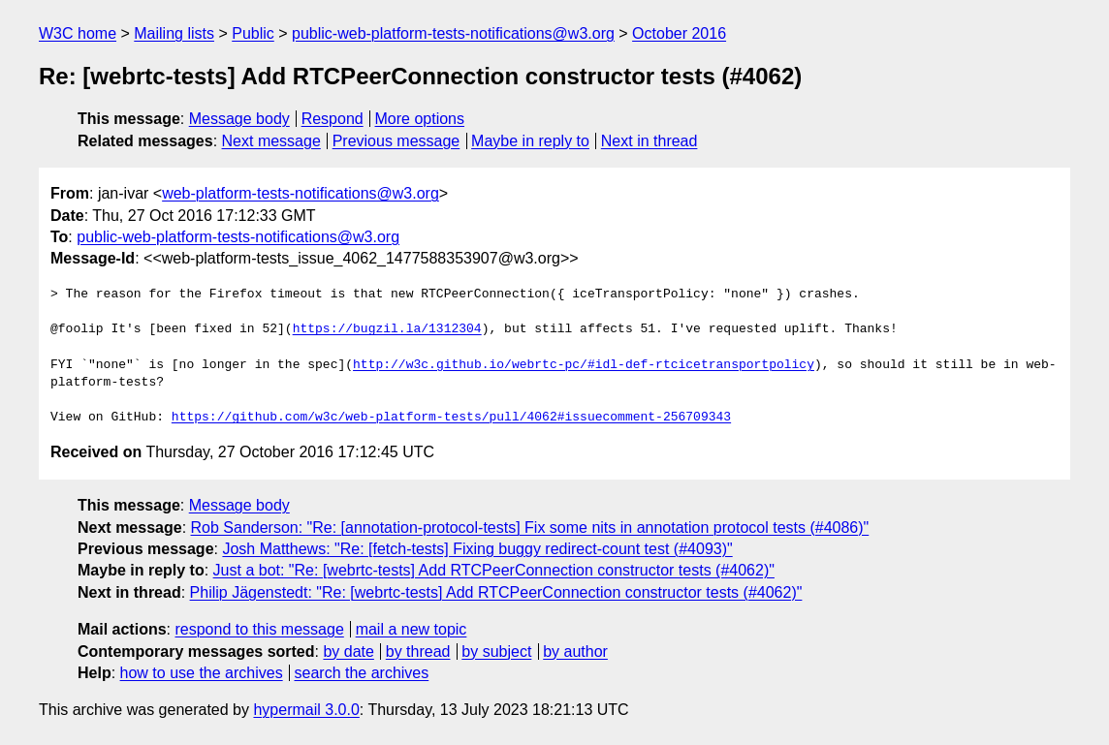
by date (348, 651)
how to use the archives (201, 673)
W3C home (77, 33)
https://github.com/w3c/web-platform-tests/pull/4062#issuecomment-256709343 (451, 417)
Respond (332, 118)
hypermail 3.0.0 (306, 709)
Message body (239, 118)
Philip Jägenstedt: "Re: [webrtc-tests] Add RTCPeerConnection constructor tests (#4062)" (496, 592)
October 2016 (679, 33)
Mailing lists (174, 33)
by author (575, 651)
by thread (418, 651)
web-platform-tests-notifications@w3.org (300, 193)
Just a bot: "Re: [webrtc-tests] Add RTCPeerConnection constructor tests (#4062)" (494, 570)
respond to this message (258, 629)
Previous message (396, 141)
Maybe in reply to (530, 141)
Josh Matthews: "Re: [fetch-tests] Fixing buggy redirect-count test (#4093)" (477, 549)
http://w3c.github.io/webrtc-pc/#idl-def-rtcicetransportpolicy (583, 365)
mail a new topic (411, 629)
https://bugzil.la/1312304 (387, 329)
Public (253, 33)
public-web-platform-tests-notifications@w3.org (453, 33)
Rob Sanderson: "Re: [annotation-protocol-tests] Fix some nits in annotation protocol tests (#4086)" (530, 527)
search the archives (362, 673)
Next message (271, 141)
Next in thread (649, 141)
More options (420, 118)
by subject (496, 651)
